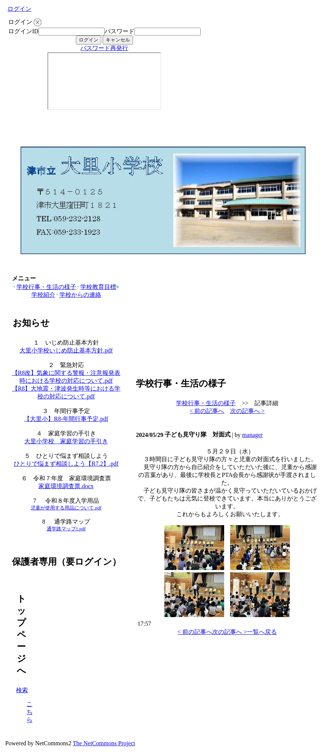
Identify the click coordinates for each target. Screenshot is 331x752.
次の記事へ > (247, 411)
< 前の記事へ (206, 411)
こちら (30, 712)
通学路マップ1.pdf (66, 528)
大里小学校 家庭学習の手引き (66, 441)
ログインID (23, 31)
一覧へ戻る (262, 632)
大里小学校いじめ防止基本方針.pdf (65, 350)
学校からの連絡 (78, 295)
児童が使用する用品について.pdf (66, 508)
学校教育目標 (96, 287)
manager (252, 435)
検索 (22, 690)
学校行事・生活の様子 (44, 287)
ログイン (19, 9)
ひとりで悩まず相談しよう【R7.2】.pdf (66, 463)
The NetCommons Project (104, 743)
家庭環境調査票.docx (65, 486)
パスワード (119, 31)
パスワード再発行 (104, 48)
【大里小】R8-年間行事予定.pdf (66, 419)
